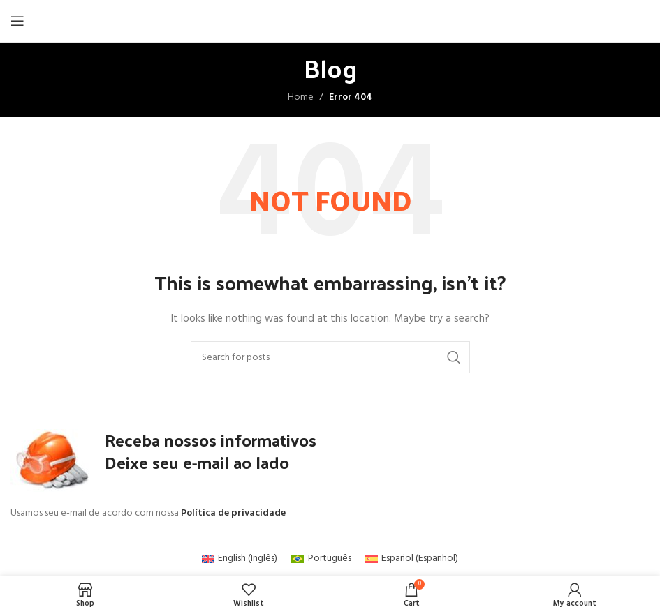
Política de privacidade (233, 513)
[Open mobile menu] (17, 21)
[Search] (330, 357)
